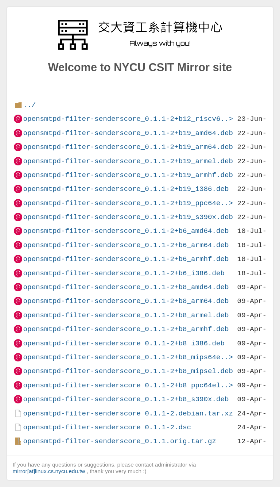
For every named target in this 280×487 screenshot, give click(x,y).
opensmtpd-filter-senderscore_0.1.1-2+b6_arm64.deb (126, 245)
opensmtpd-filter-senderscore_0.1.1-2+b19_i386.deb (126, 189)
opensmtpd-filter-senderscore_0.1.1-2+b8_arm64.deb (126, 301)
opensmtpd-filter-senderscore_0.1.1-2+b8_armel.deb (126, 315)
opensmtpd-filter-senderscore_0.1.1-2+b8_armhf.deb (126, 329)
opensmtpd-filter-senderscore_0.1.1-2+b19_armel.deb (128, 161)
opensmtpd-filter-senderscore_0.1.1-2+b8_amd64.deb (126, 287)
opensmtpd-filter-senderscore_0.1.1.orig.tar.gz (119, 441)
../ (29, 105)
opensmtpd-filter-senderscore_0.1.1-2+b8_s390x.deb (126, 399)
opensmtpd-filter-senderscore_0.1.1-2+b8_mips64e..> (128, 357)
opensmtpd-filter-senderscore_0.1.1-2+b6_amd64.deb (126, 231)
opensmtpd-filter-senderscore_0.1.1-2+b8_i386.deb (124, 343)
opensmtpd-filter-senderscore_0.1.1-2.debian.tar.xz (128, 413)
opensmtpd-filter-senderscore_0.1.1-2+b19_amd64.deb (128, 133)
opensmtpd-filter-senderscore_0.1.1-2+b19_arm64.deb (128, 147)
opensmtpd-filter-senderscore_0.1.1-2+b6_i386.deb (124, 273)
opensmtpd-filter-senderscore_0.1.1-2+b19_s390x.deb (128, 217)
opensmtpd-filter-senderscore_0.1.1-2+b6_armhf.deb (126, 259)
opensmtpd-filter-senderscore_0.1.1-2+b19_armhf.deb (128, 175)
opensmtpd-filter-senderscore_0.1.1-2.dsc (107, 427)
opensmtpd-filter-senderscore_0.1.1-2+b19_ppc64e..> (128, 203)
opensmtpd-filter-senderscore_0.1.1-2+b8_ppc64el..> (128, 385)
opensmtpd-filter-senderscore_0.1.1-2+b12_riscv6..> (128, 119)
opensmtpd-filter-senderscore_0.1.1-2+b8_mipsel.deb (128, 371)
